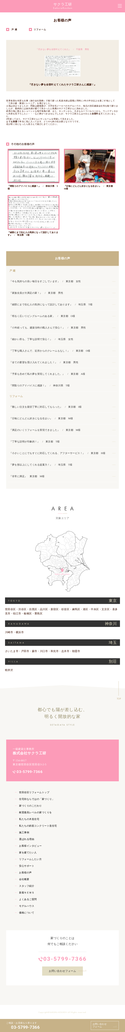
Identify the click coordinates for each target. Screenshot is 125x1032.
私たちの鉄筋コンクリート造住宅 (38, 825)
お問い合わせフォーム (100, 1025)
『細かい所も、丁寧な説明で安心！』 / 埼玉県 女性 (41, 339)
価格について (26, 912)
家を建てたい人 (28, 852)
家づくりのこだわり (30, 805)
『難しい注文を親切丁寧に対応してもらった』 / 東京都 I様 (45, 406)
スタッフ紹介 (26, 885)
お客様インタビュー (30, 845)
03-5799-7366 (25, 1027)
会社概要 (24, 879)
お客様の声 (62, 258)
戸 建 (12, 270)
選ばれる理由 (26, 839)
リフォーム (16, 395)
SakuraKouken (63, 8)
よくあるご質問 (28, 899)
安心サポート (26, 865)
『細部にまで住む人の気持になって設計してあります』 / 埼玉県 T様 (50, 304)
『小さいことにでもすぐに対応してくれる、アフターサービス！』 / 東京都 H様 (57, 453)
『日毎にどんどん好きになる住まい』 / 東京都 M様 (41, 418)
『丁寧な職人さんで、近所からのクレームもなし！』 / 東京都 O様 (49, 350)
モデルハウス (26, 905)
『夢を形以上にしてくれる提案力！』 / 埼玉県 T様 (40, 464)
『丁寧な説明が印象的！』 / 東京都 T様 (34, 441)
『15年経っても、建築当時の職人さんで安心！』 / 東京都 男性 (47, 327)
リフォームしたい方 (30, 859)
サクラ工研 (62, 4)
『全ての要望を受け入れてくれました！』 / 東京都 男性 (43, 362)
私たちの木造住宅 (29, 818)
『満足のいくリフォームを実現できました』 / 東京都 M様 (44, 429)
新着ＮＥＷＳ (26, 892)
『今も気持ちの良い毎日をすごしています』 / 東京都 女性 (45, 281)
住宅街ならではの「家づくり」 (36, 798)
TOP (119, 698)
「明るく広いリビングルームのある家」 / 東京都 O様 (42, 315)
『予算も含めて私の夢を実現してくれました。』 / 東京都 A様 (47, 373)
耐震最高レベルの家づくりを (35, 812)
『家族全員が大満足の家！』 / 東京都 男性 (36, 292)
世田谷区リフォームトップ (34, 792)
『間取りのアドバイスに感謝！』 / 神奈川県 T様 (39, 385)
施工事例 (24, 832)
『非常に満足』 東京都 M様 (26, 476)
